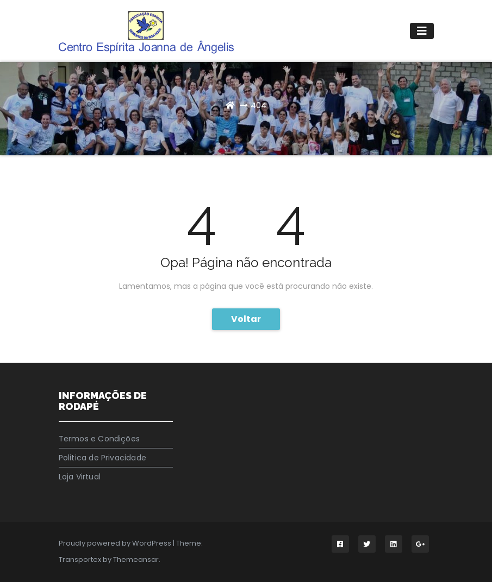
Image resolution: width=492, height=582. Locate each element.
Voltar (246, 319)
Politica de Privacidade (103, 457)
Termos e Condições (99, 438)
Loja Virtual (80, 476)
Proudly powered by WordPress (116, 543)
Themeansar (136, 559)
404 (258, 105)
